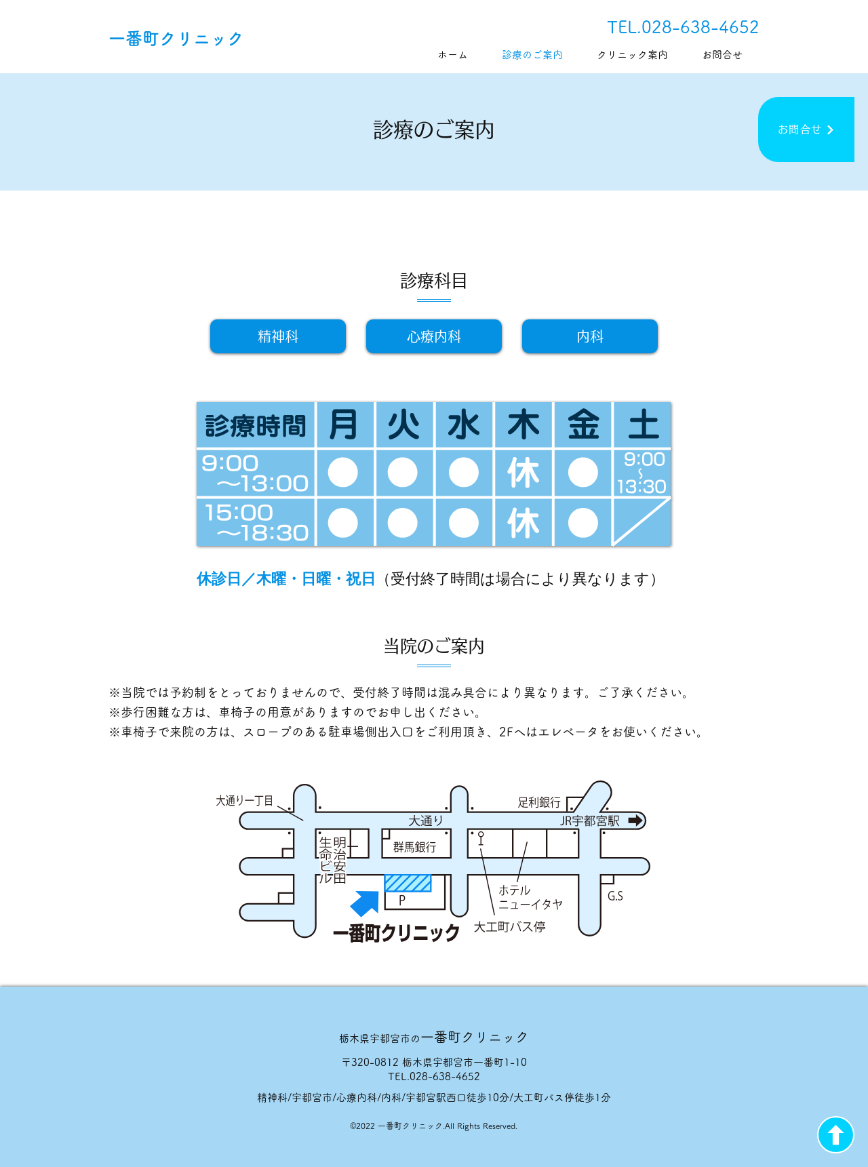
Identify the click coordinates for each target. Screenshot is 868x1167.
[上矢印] (835, 1134)
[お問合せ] (806, 129)
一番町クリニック (176, 38)
